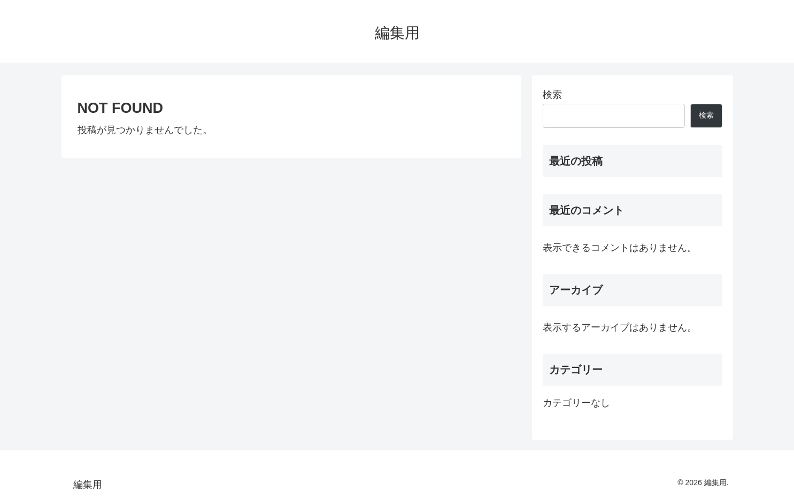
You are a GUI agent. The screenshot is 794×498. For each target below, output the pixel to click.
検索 (552, 94)
